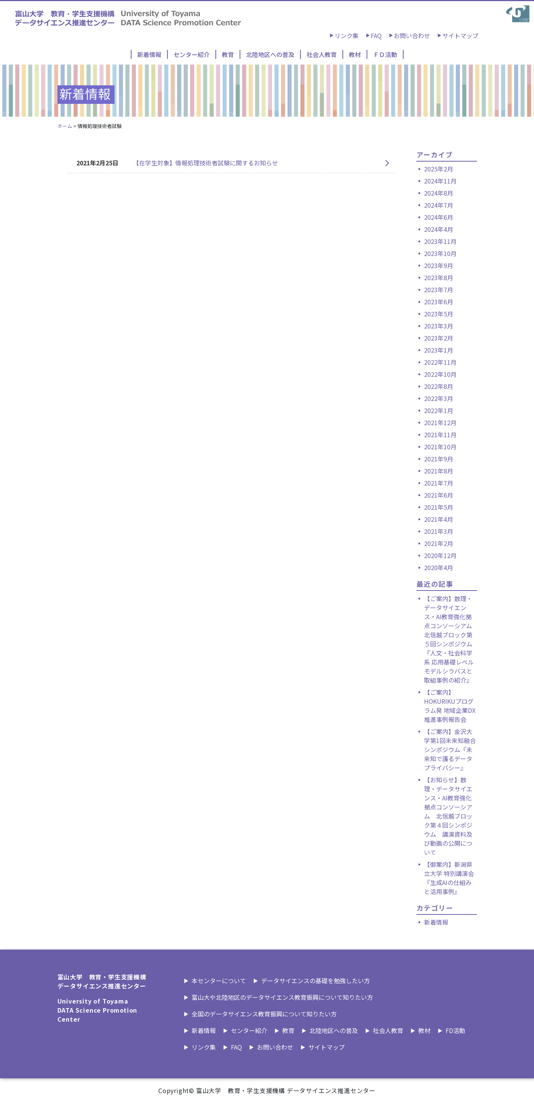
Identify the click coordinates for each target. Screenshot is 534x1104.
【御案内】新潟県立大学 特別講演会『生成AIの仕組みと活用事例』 (449, 878)
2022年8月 (438, 386)
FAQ (376, 35)
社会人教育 (321, 54)
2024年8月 (438, 192)
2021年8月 (438, 470)
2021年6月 (438, 495)
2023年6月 (438, 301)
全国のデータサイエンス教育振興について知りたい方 (264, 1013)
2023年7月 (438, 289)
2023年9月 (438, 265)
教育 (228, 54)
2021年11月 (440, 434)
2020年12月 (440, 555)
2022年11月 (440, 362)
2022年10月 (440, 374)
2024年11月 (440, 180)
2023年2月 (438, 337)
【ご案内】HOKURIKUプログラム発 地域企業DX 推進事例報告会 (449, 706)
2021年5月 (438, 507)
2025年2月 (438, 168)
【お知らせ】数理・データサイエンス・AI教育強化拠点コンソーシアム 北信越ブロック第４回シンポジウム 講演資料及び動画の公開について (448, 816)
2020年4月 (438, 567)
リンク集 (346, 35)
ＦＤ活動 (385, 54)
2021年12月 (440, 422)
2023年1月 (438, 350)
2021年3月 (438, 531)
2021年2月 (438, 543)
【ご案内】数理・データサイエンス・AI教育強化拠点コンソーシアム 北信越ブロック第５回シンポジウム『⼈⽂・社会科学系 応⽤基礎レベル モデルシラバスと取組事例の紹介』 (449, 639)
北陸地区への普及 (270, 54)
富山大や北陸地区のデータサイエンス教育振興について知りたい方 (282, 997)
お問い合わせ (412, 35)
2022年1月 (438, 410)
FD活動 (455, 1030)
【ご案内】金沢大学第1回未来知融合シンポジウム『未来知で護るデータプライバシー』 (450, 749)
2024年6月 (438, 217)
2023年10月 (440, 253)
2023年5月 (438, 313)
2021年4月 (438, 519)
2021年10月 (440, 446)
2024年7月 (438, 205)
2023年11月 (440, 241)
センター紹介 (191, 54)
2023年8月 (438, 277)
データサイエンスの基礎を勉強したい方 (315, 980)
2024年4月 (438, 229)
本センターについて (219, 980)
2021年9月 (438, 458)
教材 (355, 54)
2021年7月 (438, 482)
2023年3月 (438, 325)
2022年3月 (438, 398)
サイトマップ (460, 35)
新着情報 (149, 54)
